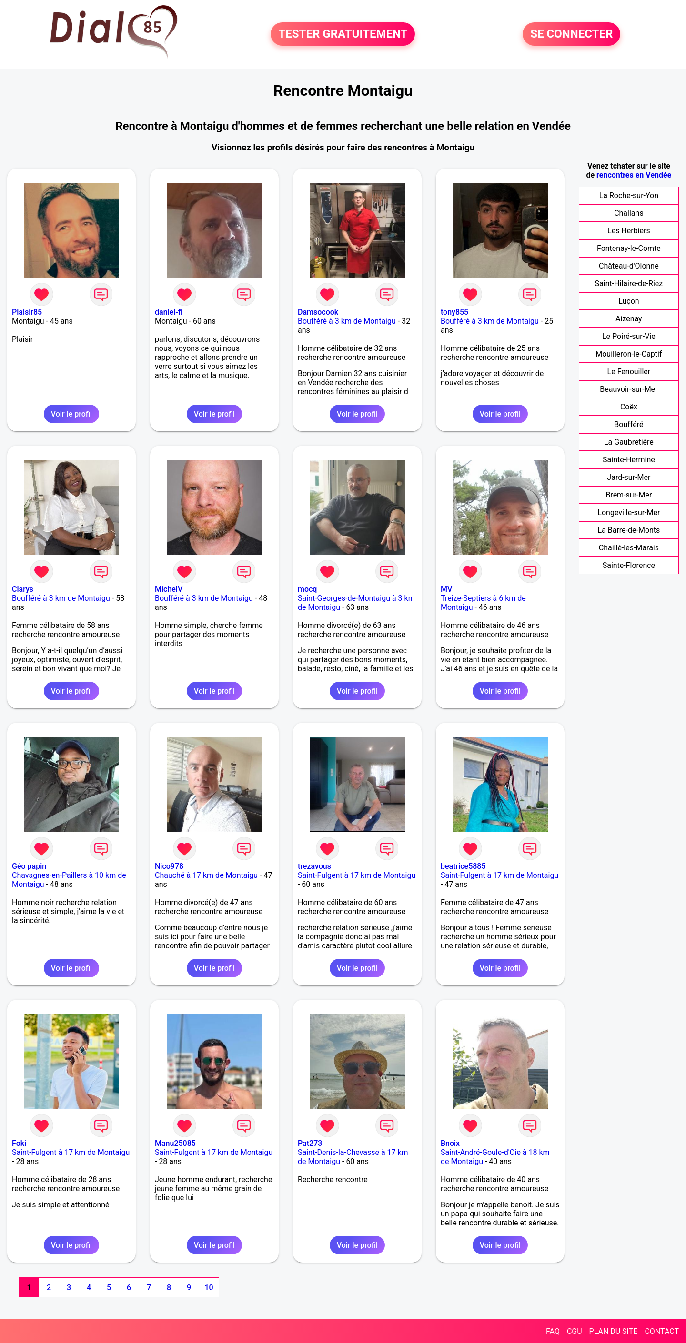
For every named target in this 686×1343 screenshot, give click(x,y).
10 (208, 1287)
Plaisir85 (27, 312)
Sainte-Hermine (629, 459)
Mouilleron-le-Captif (628, 353)
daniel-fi (168, 312)
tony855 (454, 312)
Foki (19, 1143)
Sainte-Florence (629, 565)
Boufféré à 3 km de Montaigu (347, 321)
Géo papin (29, 866)
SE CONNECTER (571, 34)
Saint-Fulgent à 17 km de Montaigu (356, 875)
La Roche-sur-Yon (628, 195)
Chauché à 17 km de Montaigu (206, 875)
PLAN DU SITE (613, 1331)
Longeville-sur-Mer (628, 512)
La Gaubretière (629, 442)
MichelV (168, 589)
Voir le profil (71, 413)
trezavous (314, 866)
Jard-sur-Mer (628, 477)
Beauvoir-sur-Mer (628, 389)
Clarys (22, 589)
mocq (307, 589)
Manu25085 (175, 1143)
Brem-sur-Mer (628, 494)
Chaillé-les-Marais (629, 547)
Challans (629, 213)
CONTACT (662, 1331)
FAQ (553, 1331)
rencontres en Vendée (633, 174)
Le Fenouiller (629, 371)
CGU (574, 1331)
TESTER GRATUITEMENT (342, 34)
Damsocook (318, 312)
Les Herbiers (628, 230)
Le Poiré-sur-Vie (629, 336)
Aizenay (628, 318)
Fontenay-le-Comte (629, 248)
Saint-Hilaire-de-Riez (629, 283)
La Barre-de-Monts (628, 530)
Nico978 (169, 866)
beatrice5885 (463, 866)
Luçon (628, 301)
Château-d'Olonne (629, 265)
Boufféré (628, 424)
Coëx (628, 406)
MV (446, 589)
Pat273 (310, 1143)
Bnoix (450, 1143)
